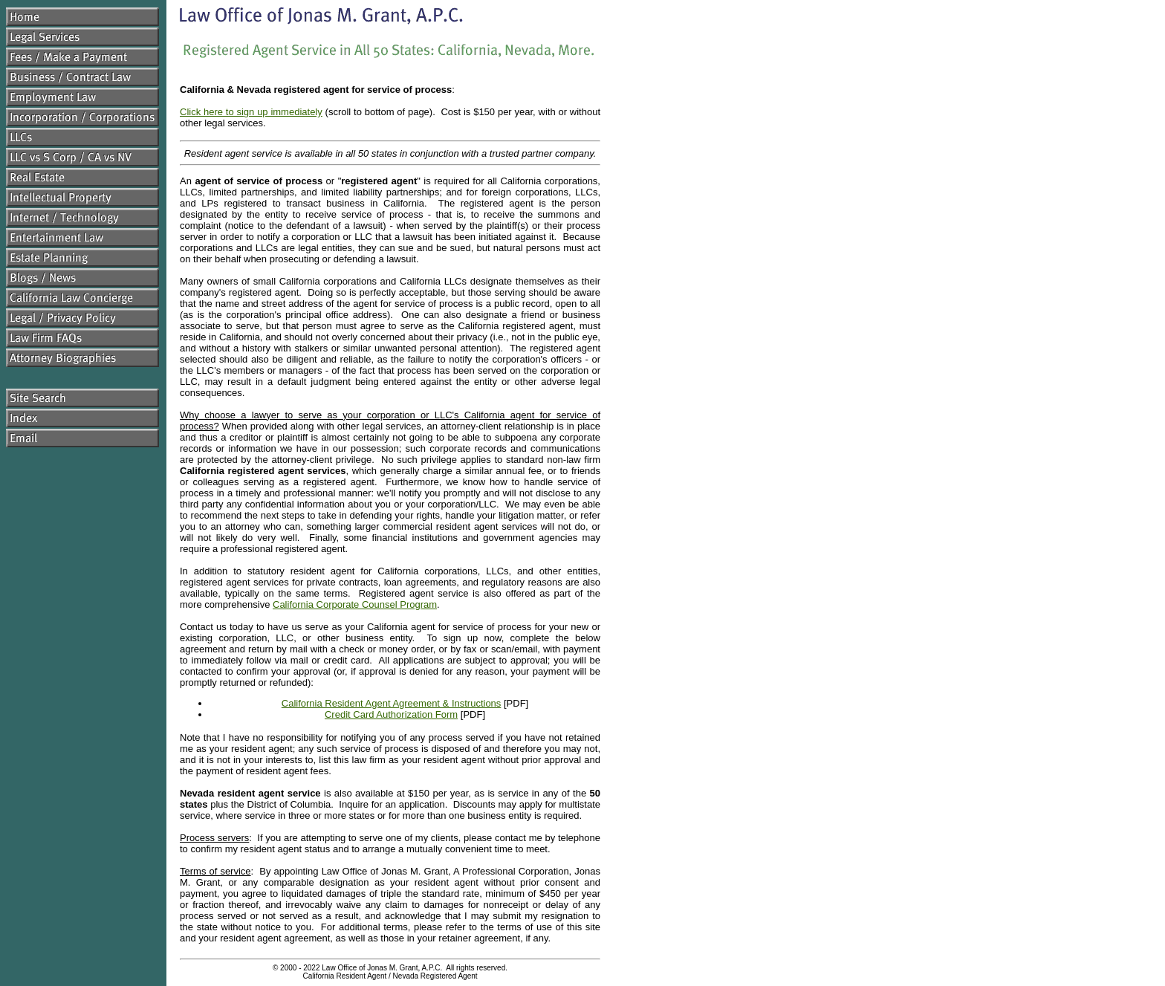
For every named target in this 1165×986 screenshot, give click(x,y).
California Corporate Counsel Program (355, 604)
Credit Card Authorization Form (391, 714)
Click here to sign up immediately (251, 111)
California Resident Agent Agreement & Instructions (392, 703)
